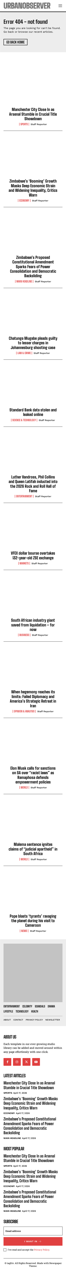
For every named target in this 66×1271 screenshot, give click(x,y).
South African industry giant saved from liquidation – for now (33, 625)
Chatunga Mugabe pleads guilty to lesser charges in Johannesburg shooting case (33, 343)
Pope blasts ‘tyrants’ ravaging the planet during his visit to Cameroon (33, 921)
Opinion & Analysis (24, 711)
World (24, 787)
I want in (33, 1241)
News (24, 930)
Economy (24, 200)
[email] (33, 1231)
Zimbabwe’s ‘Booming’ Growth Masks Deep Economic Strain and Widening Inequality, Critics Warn (33, 188)
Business (24, 635)
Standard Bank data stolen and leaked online (33, 412)
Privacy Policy (41, 1249)
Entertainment (24, 496)
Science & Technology (24, 420)
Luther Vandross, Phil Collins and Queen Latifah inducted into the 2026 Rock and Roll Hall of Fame (33, 484)
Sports (24, 124)
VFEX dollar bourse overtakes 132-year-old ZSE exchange (33, 555)
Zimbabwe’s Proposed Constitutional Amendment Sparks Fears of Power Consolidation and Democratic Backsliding (33, 266)
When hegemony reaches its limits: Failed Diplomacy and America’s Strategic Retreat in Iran (33, 698)
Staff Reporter (39, 124)
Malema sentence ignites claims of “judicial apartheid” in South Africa (33, 849)
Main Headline (24, 281)
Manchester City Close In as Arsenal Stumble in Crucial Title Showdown (33, 114)
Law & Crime (24, 353)
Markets (24, 563)
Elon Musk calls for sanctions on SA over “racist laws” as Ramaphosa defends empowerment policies (33, 775)
